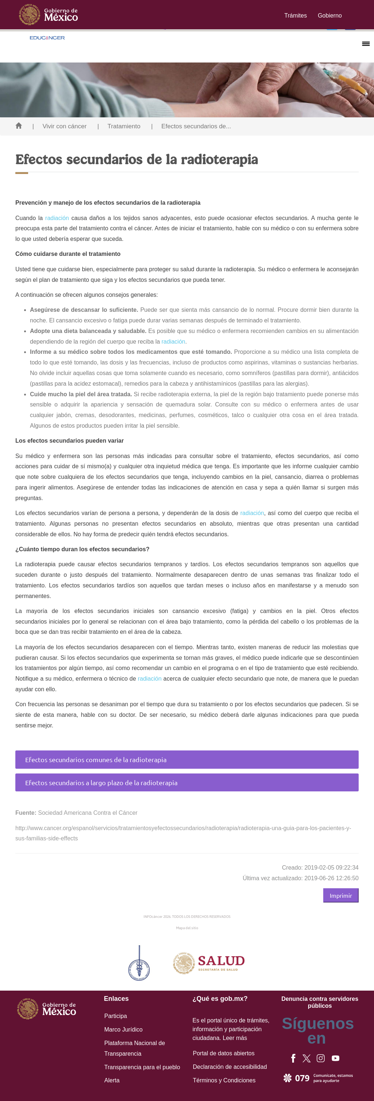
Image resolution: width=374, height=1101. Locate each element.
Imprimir (341, 895)
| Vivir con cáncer (59, 126)
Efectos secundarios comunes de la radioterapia (96, 759)
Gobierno (330, 15)
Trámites (296, 15)
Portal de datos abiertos (224, 1053)
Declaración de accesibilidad (230, 1067)
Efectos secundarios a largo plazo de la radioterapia (101, 782)
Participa (115, 1016)
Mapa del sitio (187, 928)
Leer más (235, 1038)
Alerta (112, 1080)
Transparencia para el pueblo (142, 1067)
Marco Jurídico (123, 1029)
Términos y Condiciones (224, 1080)
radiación (57, 218)
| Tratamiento (119, 126)
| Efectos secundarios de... (191, 126)
